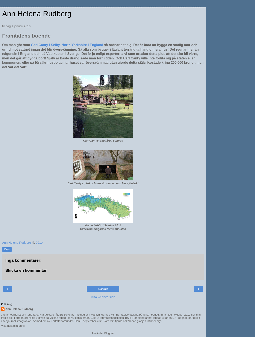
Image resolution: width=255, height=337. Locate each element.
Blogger (109, 333)
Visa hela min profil (13, 325)
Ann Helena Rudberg (36, 14)
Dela (7, 249)
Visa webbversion (103, 297)
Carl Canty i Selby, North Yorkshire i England (67, 45)
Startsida (103, 288)
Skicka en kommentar (26, 270)
